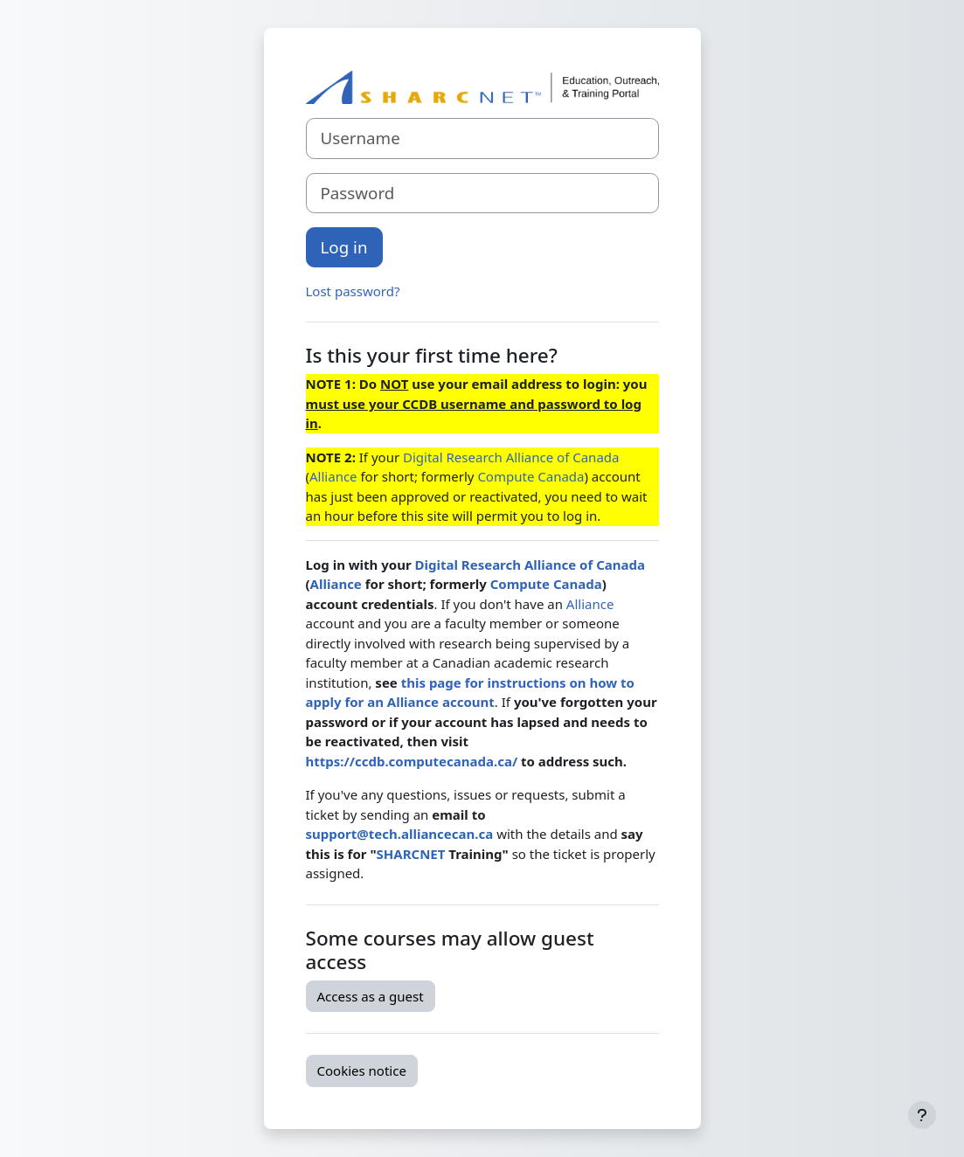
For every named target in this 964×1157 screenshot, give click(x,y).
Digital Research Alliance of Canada (511, 457)
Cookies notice (361, 1070)
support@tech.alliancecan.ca (400, 833)
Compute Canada (530, 476)
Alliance (333, 476)
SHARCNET (411, 854)
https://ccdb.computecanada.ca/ (412, 761)
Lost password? (353, 291)
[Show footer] (922, 1115)
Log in (344, 247)
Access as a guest (370, 996)
